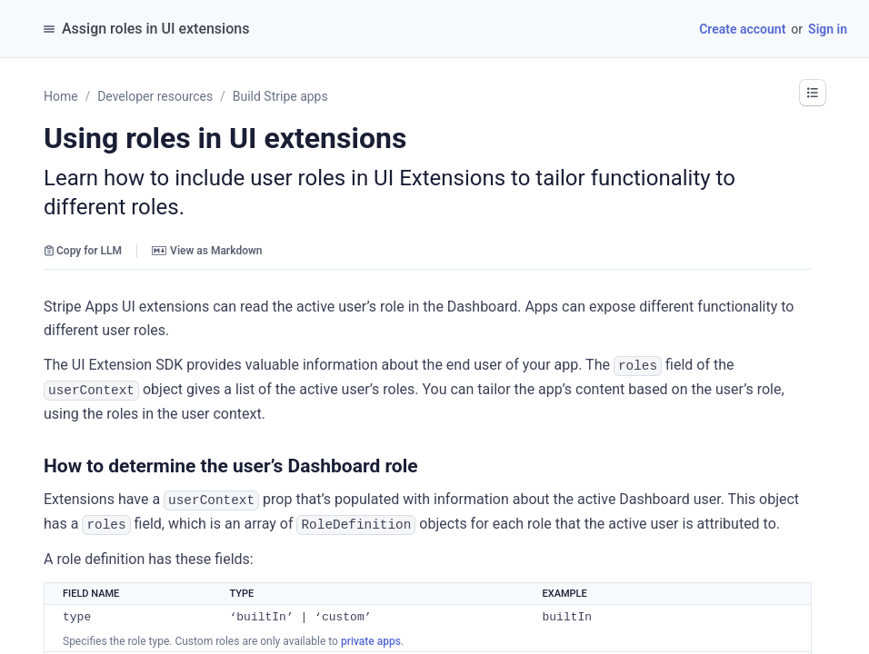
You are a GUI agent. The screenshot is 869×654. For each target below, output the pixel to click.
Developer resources (155, 96)
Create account (742, 29)
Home (61, 96)
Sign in (827, 29)
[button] (812, 92)
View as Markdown (207, 250)
